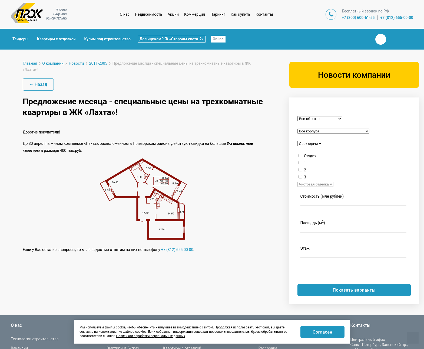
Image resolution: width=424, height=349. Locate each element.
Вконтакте (380, 39)
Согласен (322, 332)
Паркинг (217, 14)
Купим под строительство (107, 39)
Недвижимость (148, 14)
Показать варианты (354, 290)
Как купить (240, 14)
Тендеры (20, 39)
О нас (125, 14)
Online (218, 39)
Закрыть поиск (363, 39)
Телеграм (393, 39)
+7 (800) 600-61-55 (358, 17)
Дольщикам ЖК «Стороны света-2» (172, 39)
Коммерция (194, 14)
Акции (173, 14)
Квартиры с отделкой (56, 39)
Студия (310, 156)
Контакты (264, 14)
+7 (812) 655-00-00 (396, 17)
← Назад (38, 84)
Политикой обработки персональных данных (150, 336)
